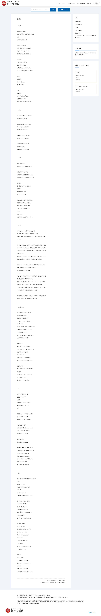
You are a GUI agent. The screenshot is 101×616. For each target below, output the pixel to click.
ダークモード (96, 3)
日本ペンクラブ (92, 612)
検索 (53, 9)
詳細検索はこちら (64, 9)
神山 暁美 (78, 21)
